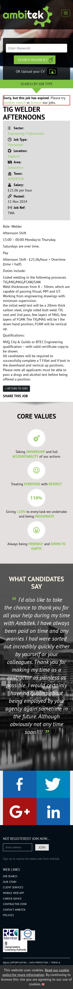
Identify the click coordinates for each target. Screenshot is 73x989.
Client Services (13, 887)
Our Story (10, 882)
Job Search (10, 876)
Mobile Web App (13, 893)
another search (14, 102)
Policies (8, 915)
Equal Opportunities (14, 962)
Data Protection (38, 962)
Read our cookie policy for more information (36, 972)
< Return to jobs (16, 388)
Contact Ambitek (14, 909)
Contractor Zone (15, 904)
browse (36, 102)
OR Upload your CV (30, 71)
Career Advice (12, 898)
